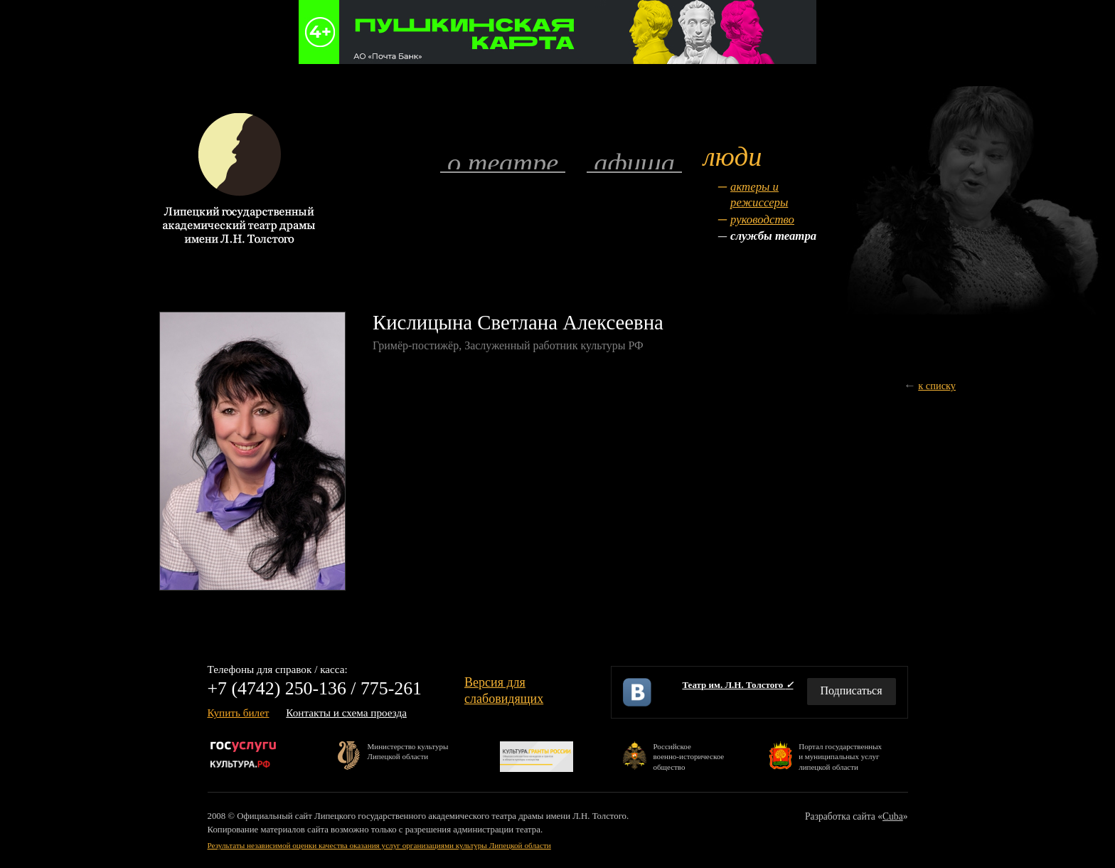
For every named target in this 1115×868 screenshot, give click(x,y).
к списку (937, 385)
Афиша (634, 162)
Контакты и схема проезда (346, 712)
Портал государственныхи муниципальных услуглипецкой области (840, 756)
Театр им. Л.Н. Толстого (737, 684)
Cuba (892, 816)
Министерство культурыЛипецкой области (408, 751)
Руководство (762, 219)
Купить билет (239, 712)
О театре (502, 162)
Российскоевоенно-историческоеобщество (688, 756)
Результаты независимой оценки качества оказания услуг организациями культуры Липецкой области (379, 845)
